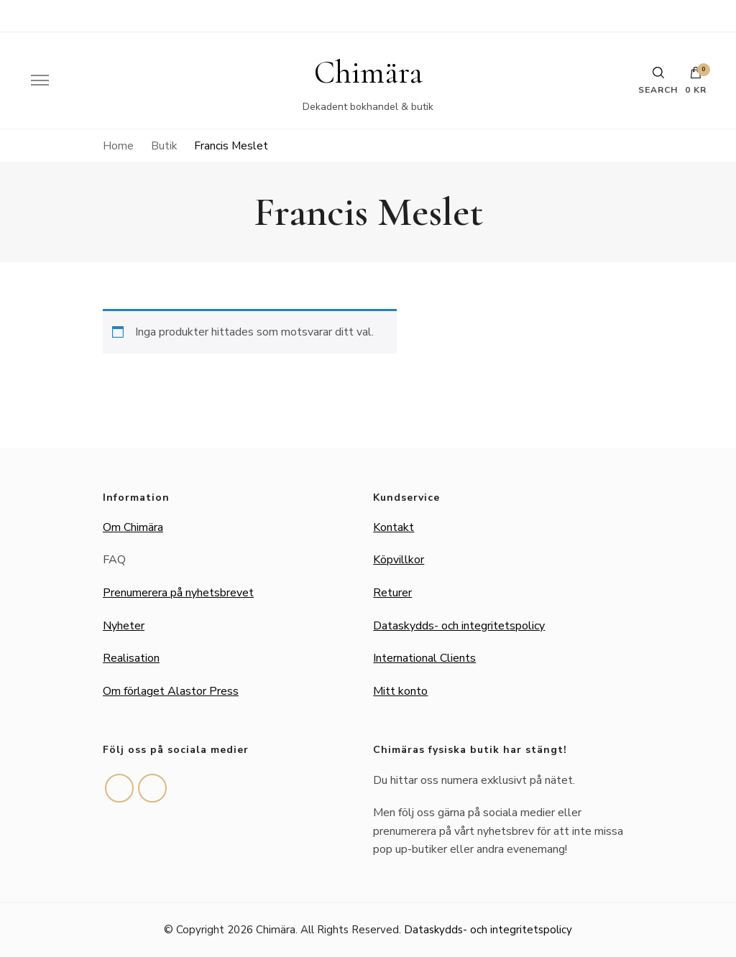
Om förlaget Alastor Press (171, 691)
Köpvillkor (398, 560)
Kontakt (393, 527)
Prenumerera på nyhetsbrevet (178, 593)
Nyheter (123, 626)
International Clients (424, 658)
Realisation (131, 658)
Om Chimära (133, 527)
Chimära (368, 72)
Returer (392, 593)
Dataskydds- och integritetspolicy (459, 626)
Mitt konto (400, 691)
